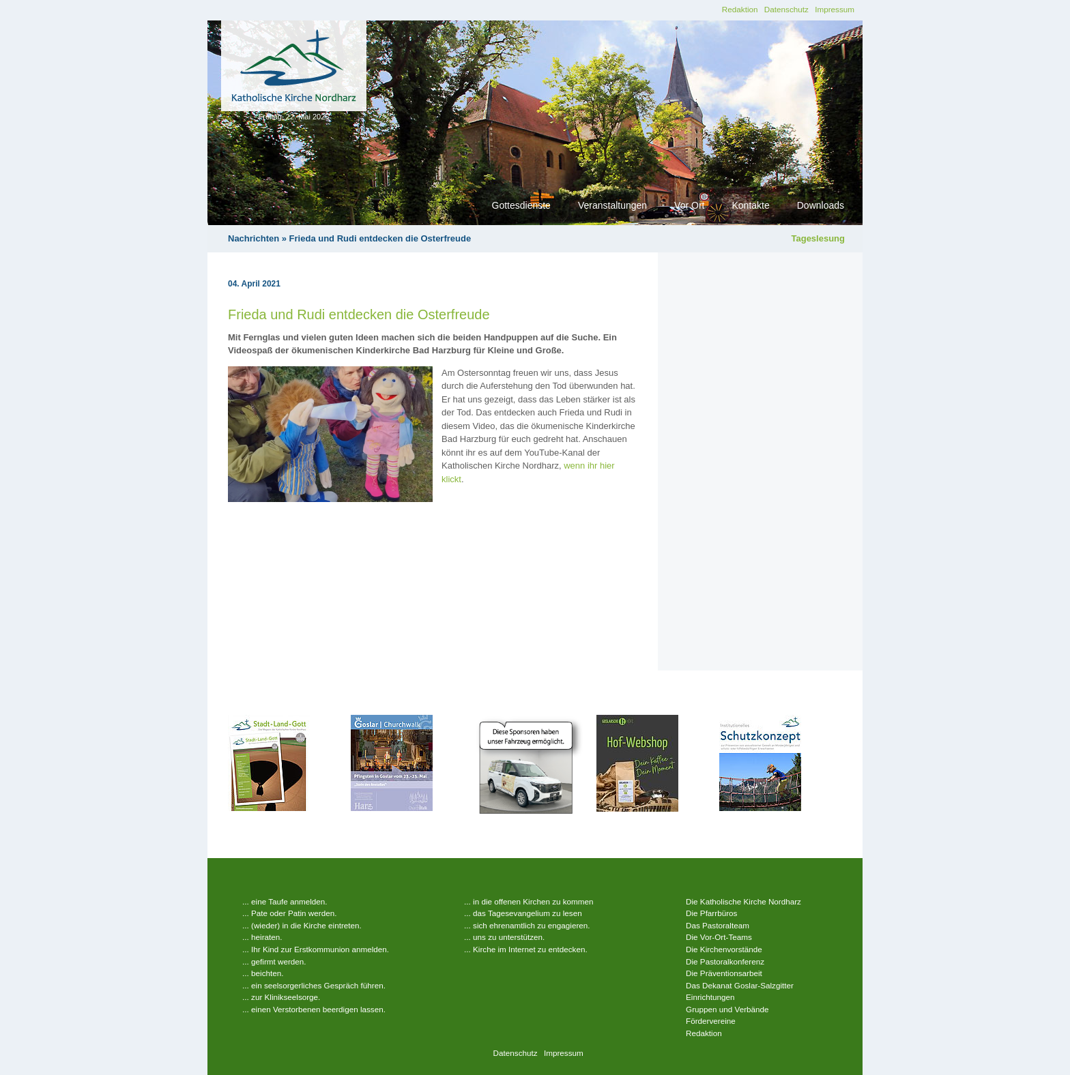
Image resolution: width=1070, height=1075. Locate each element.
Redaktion (740, 9)
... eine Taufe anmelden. (285, 901)
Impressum (834, 9)
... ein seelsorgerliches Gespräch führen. (314, 985)
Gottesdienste (521, 205)
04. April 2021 (254, 284)
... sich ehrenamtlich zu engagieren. (527, 925)
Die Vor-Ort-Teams (719, 936)
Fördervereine (711, 1020)
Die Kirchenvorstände (724, 949)
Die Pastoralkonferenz (725, 961)
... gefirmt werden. (274, 961)
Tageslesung (818, 238)
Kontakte (750, 205)
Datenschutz (786, 9)
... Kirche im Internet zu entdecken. (526, 949)
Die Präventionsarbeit (724, 973)
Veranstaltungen (612, 205)
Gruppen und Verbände (727, 1009)
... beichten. (262, 973)
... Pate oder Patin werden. (289, 913)
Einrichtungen (710, 996)
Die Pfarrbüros (711, 913)
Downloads (820, 205)
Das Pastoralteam (717, 925)
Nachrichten (253, 238)
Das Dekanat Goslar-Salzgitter (740, 985)
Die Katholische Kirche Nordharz (743, 901)
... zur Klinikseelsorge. (281, 996)
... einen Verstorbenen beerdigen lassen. (314, 1009)
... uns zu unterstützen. (504, 936)
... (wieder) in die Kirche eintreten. (302, 925)
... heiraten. (262, 936)
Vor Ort (689, 205)
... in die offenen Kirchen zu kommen (529, 901)
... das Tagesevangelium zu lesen (523, 913)
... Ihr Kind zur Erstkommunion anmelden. (315, 949)
